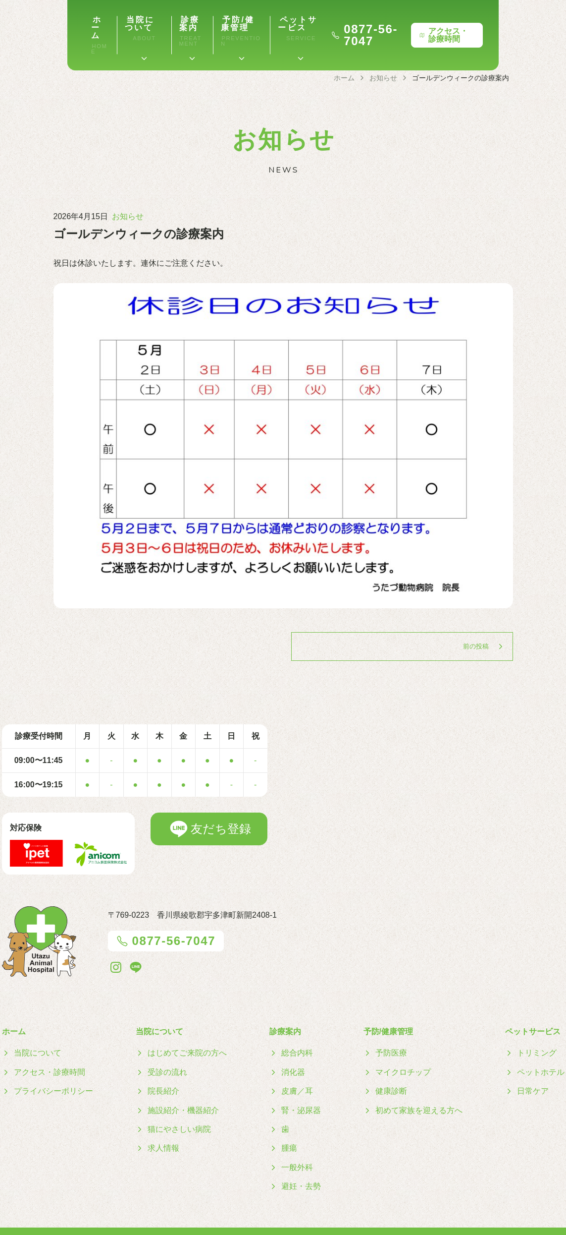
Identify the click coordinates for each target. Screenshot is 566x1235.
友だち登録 (209, 808)
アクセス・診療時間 (514, 24)
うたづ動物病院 (295, 1220)
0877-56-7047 (407, 25)
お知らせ (128, 195)
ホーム (25, 19)
